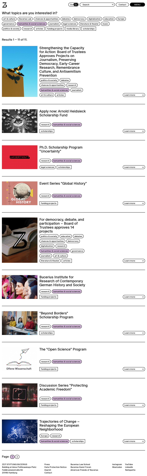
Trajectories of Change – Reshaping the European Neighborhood (59, 425)
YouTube (129, 464)
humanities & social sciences (31, 23)
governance (8, 23)
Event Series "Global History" (63, 183)
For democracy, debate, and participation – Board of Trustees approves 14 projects (61, 225)
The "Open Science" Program (62, 349)
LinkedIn (129, 467)
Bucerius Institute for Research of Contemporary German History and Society (62, 281)
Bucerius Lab (25, 18)
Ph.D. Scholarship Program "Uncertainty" (61, 149)
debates (66, 18)
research (27, 28)
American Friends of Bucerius (84, 470)
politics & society (11, 28)
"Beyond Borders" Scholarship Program (56, 315)
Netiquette (130, 470)
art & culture (9, 18)
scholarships (89, 28)
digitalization (94, 18)
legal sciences (69, 23)
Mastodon (117, 467)
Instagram (117, 464)
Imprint (47, 470)
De (71, 4)
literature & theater (89, 23)
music (105, 23)
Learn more (129, 94)
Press (47, 464)
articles (39, 28)
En (76, 4)
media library (73, 28)
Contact (48, 472)
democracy (79, 18)
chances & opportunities (46, 18)
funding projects (55, 28)
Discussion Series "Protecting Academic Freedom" (63, 387)
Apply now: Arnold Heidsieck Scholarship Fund (62, 113)
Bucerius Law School (80, 464)
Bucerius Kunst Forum (81, 467)
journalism (54, 23)
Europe (121, 18)
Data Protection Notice (55, 467)
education (109, 18)
